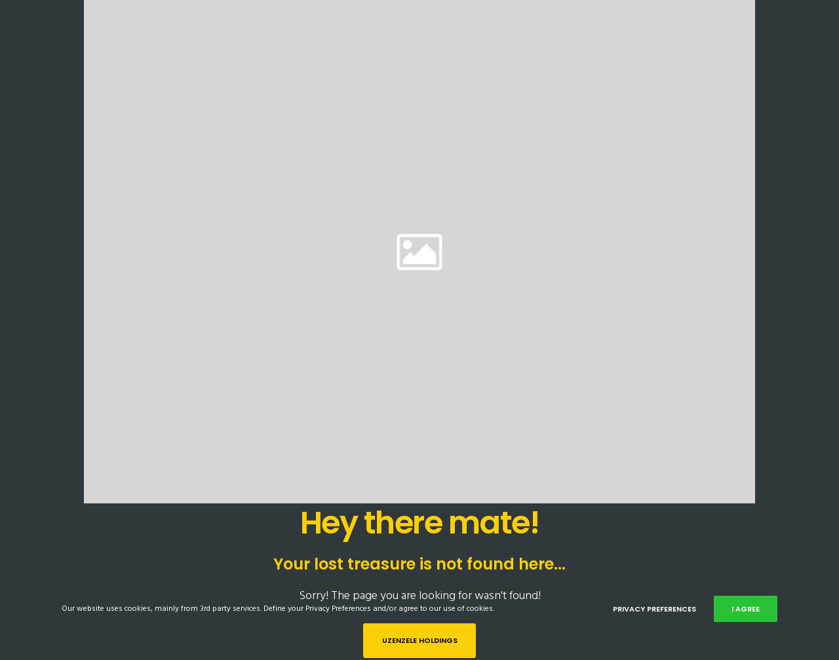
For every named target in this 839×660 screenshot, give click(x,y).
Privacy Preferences (654, 609)
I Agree (746, 609)
